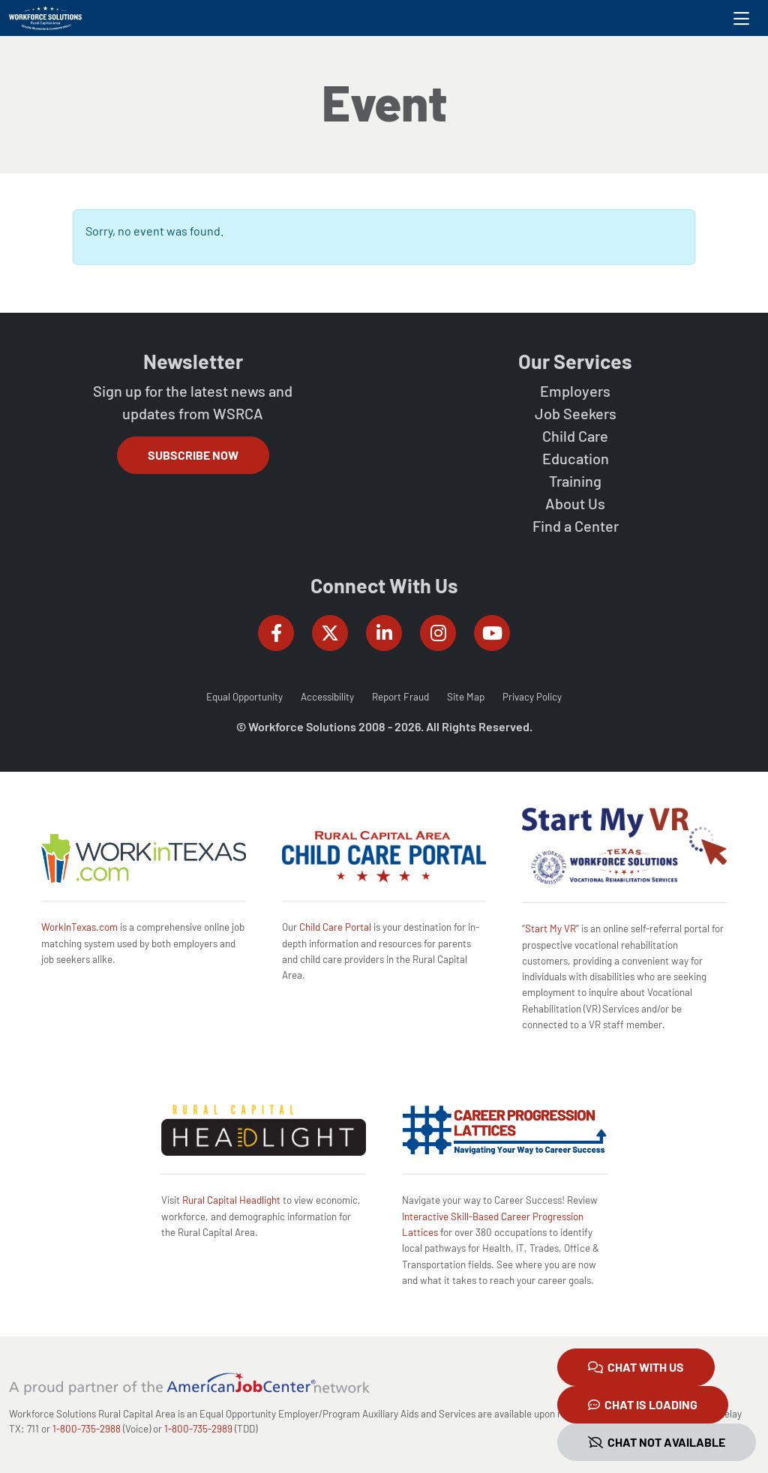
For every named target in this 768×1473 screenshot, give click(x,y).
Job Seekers (575, 413)
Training (575, 481)
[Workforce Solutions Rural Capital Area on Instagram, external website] (438, 633)
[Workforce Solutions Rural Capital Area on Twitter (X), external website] (330, 633)
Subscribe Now (193, 455)
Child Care (575, 436)
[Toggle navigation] (741, 18)
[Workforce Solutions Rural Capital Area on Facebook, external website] (276, 633)
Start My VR (550, 928)
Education (575, 458)
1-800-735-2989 (198, 1429)
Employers (575, 391)
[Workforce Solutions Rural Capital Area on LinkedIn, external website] (384, 633)
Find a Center (575, 526)
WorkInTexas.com (79, 927)
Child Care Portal (335, 927)
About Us (575, 503)
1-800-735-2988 (86, 1429)
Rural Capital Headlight (231, 1200)
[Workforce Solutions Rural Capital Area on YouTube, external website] (492, 633)
